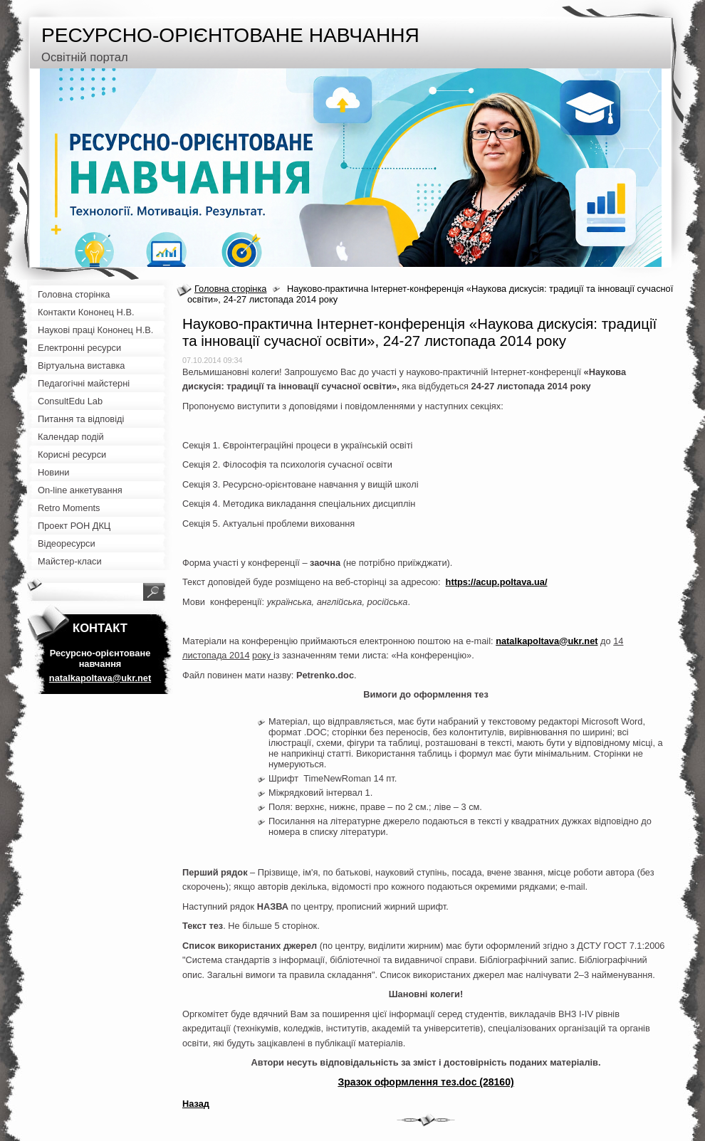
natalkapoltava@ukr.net (546, 641)
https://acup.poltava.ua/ (497, 582)
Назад (195, 1103)
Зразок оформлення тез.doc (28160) (425, 1082)
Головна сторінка (230, 288)
